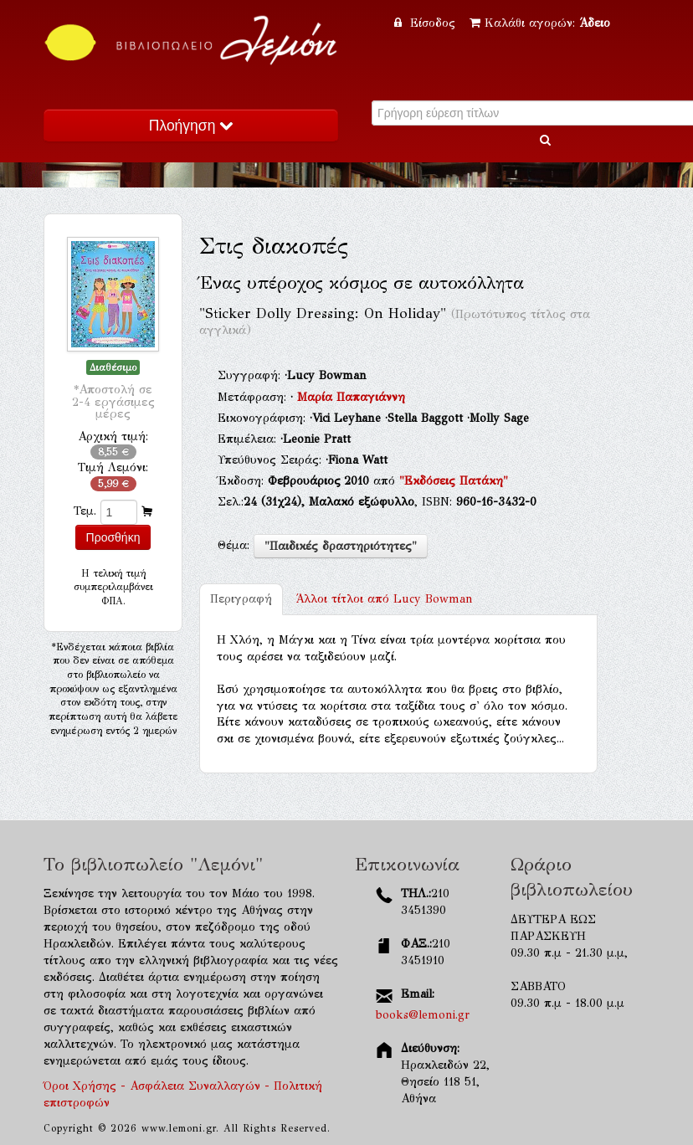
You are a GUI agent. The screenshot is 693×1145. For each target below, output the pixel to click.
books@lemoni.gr (423, 1015)
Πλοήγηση (191, 125)
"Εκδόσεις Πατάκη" (453, 481)
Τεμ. (85, 511)
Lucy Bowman (384, 599)
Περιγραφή (241, 599)
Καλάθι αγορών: (540, 23)
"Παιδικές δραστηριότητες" (340, 546)
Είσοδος (426, 23)
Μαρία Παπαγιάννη (351, 397)
